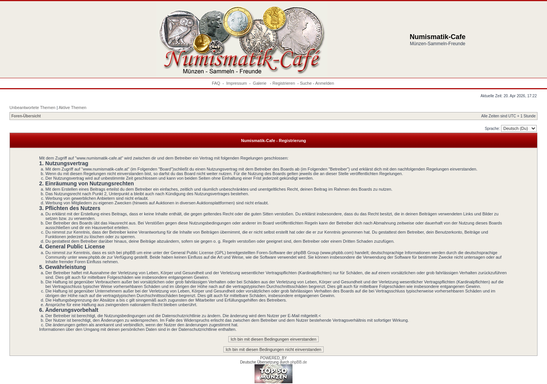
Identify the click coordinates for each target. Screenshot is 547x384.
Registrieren (283, 83)
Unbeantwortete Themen (32, 107)
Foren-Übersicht (26, 116)
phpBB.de (298, 362)
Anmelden (324, 83)
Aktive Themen (72, 107)
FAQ (216, 83)
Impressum (236, 83)
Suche (305, 83)
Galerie (260, 83)
